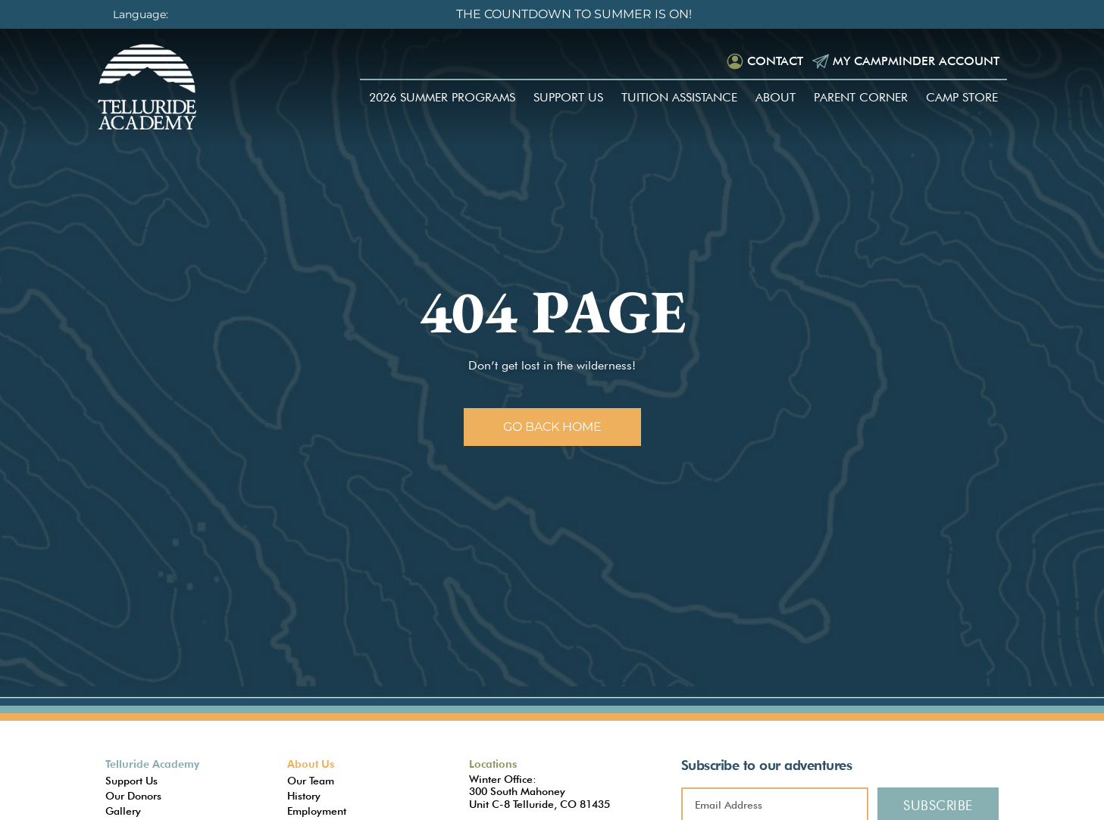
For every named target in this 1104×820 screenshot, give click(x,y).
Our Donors (133, 796)
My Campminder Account (916, 61)
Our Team (310, 781)
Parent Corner (861, 97)
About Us (310, 764)
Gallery (123, 811)
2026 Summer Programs (442, 97)
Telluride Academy (152, 764)
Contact (775, 61)
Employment (316, 811)
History (304, 796)
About (775, 97)
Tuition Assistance (679, 97)
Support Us (568, 97)
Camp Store (962, 97)
